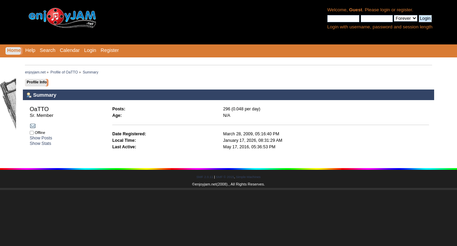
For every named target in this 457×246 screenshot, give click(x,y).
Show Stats (40, 143)
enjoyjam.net (205, 184)
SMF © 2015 (225, 177)
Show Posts (41, 138)
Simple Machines (248, 177)
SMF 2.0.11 (205, 177)
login (385, 9)
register (404, 9)
